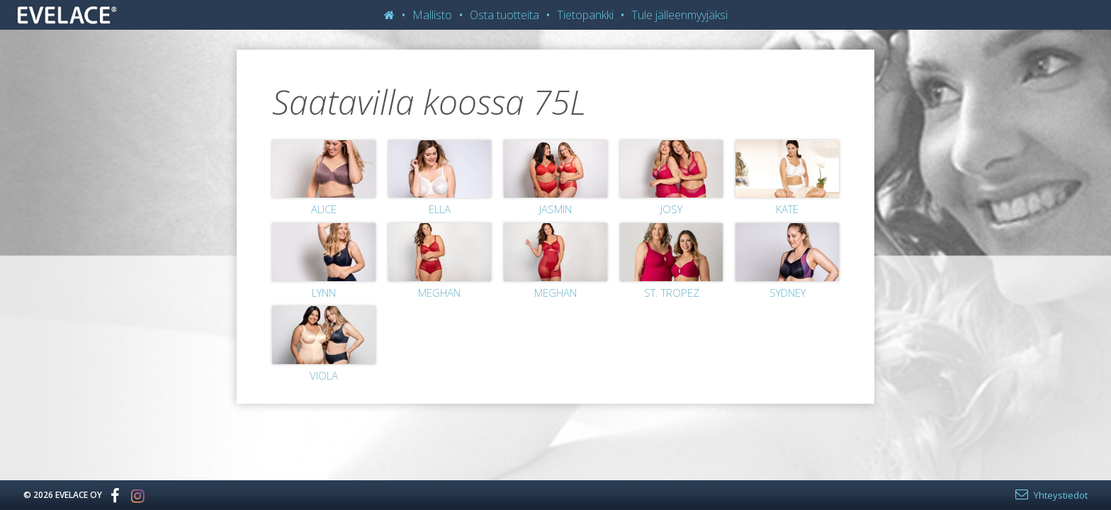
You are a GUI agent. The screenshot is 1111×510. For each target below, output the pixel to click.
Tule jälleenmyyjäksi (679, 15)
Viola (324, 375)
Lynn (324, 292)
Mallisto (432, 15)
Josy (671, 209)
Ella (440, 209)
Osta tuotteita (504, 15)
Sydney (787, 292)
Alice (324, 209)
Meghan (439, 292)
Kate (787, 209)
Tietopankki (585, 15)
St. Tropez (671, 292)
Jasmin (555, 209)
